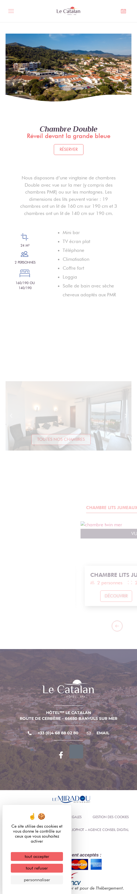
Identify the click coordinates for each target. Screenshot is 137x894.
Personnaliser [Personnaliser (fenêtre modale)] (37, 879)
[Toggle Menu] (12, 11)
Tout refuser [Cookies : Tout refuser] (37, 868)
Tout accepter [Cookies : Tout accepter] (37, 856)
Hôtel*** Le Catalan (68, 712)
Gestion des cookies (111, 817)
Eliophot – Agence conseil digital (99, 830)
